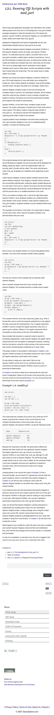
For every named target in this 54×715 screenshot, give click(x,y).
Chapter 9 (7, 372)
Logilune (16, 682)
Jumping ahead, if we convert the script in (17, 472)
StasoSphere (19, 684)
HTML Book (10, 612)
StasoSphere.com (30, 712)
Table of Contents (13, 555)
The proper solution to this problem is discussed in (20, 351)
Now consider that (9, 336)
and (39, 49)
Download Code (12, 621)
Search (45, 707)
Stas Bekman (9, 684)
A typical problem (8, 119)
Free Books (30, 684)
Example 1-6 (29, 381)
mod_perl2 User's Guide (16, 636)
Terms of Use (25, 707)
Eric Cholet (8, 682)
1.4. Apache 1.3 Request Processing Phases (27, 558)
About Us (37, 707)
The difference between (17, 49)
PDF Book (9, 617)
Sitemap (9, 641)
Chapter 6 (41, 351)
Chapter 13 (6, 481)
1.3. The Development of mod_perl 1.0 (25, 552)
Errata (8, 631)
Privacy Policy (12, 707)
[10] (32, 39)
